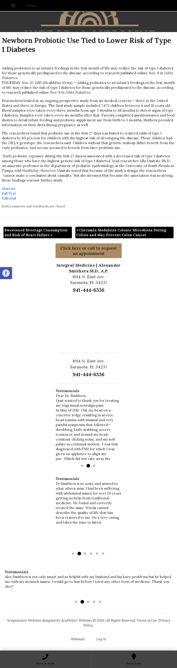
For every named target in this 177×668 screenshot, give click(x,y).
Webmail (77, 639)
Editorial (9, 198)
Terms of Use (147, 620)
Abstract (9, 188)
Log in (101, 639)
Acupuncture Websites (24, 620)
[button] (6, 273)
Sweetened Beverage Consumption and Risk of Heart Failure (36, 232)
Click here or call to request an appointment (88, 250)
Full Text (9, 193)
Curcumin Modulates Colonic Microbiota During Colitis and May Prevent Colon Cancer (121, 232)
